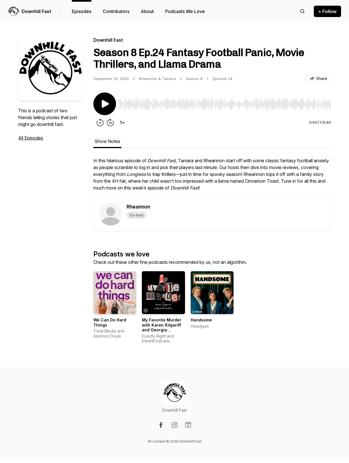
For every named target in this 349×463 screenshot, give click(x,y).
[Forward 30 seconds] (110, 123)
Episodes (81, 11)
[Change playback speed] (122, 123)
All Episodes (30, 138)
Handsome (201, 319)
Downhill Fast (36, 11)
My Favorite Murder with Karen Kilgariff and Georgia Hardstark (161, 327)
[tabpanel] (212, 177)
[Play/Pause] (104, 103)
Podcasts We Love (185, 11)
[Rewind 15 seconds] (100, 123)
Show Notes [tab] (107, 141)
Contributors (116, 11)
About (147, 11)
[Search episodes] (302, 11)
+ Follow (327, 11)
